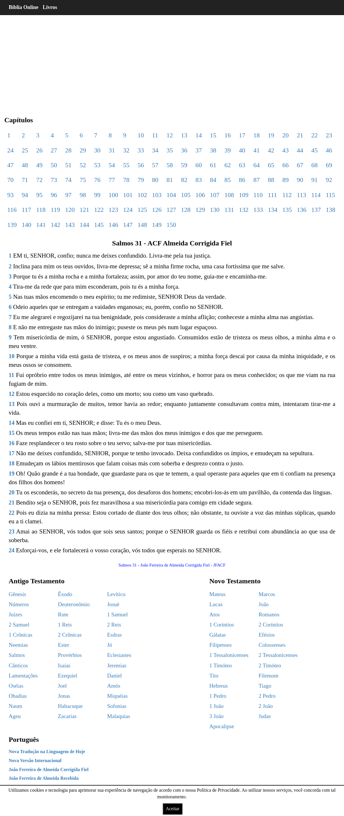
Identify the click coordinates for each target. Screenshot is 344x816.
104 (171, 194)
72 (39, 179)
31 (112, 150)
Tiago (265, 686)
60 (198, 165)
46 (329, 150)
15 (213, 135)
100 (113, 194)
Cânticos (18, 665)
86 (242, 179)
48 (25, 165)
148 (142, 224)
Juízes (15, 614)
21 (300, 135)
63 (242, 165)
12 (169, 135)
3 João (216, 716)
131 (229, 209)
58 (169, 165)
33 (141, 150)
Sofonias (117, 706)
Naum (15, 706)
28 (68, 150)
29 (83, 150)
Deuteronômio (74, 604)
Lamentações (23, 676)
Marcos (267, 594)
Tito (213, 676)
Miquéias (117, 696)
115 (330, 194)
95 (39, 194)
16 (227, 135)
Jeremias (116, 665)
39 (227, 150)
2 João (266, 706)
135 (287, 209)
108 (229, 194)
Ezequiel (67, 676)
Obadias (18, 696)
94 (25, 194)
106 (200, 194)
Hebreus (218, 686)
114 (316, 194)
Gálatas (217, 635)
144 (84, 224)
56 (141, 165)
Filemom (269, 676)
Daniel (114, 676)
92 (329, 179)
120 (70, 209)
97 (68, 194)
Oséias (16, 686)
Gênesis (17, 594)
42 (271, 150)
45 (314, 150)
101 (128, 194)
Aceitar (172, 808)
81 (169, 179)
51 (68, 165)
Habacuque (70, 706)
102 (142, 194)
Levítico (116, 594)
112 (287, 194)
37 (198, 150)
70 (10, 179)
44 (300, 150)
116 (12, 209)
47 (10, 165)
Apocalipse (221, 726)
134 (272, 209)
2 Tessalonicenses (278, 655)
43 (285, 150)
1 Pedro (217, 696)
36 (184, 150)
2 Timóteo (270, 665)
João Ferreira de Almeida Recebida (43, 778)
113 (301, 194)
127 (171, 209)
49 (39, 165)
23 (329, 135)
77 (112, 179)
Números (19, 604)
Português (24, 739)
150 (171, 224)
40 (242, 150)
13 (184, 135)
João (264, 604)
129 (200, 209)
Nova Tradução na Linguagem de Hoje (47, 751)
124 (128, 209)
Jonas (64, 696)
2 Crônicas (70, 635)
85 (227, 179)
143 (70, 224)
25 (25, 150)
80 (155, 179)
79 (141, 179)
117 (26, 209)
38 (213, 150)
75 (83, 179)
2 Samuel (19, 625)
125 (142, 209)
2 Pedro (267, 696)
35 (169, 150)
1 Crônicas (20, 635)
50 (54, 165)
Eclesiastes (119, 655)
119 (55, 209)
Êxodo (65, 594)
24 (10, 150)
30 (97, 150)
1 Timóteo (220, 665)
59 (184, 165)
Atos (214, 614)
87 (256, 179)
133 (258, 209)
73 (54, 179)
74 (68, 179)
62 (227, 165)
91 (314, 179)
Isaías (64, 665)
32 (126, 150)
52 (83, 165)
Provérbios (70, 655)
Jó (109, 645)
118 (40, 209)
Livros (50, 7)
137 (316, 209)
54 (112, 165)
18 (256, 135)
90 (300, 179)
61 (213, 165)
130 (214, 209)
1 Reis (65, 625)
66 (285, 165)
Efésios (267, 635)
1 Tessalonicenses (228, 655)
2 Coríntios (271, 625)
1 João (216, 706)
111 (272, 194)
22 (314, 135)
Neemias (18, 645)
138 (330, 209)
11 (155, 135)
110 (258, 194)
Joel (62, 686)
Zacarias (67, 716)
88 (271, 179)
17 (242, 135)
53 (97, 165)
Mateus (217, 594)
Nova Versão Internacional (35, 760)
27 (54, 150)
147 (128, 224)
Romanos (269, 614)
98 (83, 194)
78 (126, 179)
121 (84, 209)
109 (243, 194)
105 (186, 194)
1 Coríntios (221, 625)
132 (243, 209)
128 (186, 209)
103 (157, 194)
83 (198, 179)
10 (141, 135)
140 (26, 224)
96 (54, 194)
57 (155, 165)
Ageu (15, 716)
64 (256, 165)
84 (213, 179)
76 (97, 179)
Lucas (215, 604)
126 (157, 209)
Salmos (17, 655)
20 (285, 135)
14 (198, 135)
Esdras (114, 635)
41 (256, 150)
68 (314, 165)
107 (214, 194)
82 (184, 179)
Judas (265, 716)
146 (113, 224)
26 (39, 150)
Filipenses (220, 645)
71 (25, 179)
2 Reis (114, 625)
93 (10, 194)
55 (126, 165)
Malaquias (118, 716)
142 (55, 224)
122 (99, 209)
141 (41, 224)
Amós (113, 686)
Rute (63, 614)
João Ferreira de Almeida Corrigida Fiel (49, 769)
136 (301, 209)
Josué (113, 604)
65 (271, 165)
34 (155, 150)
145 (99, 224)
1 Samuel (117, 614)
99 (97, 194)
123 (113, 209)
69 (329, 165)
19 (271, 135)
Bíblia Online (24, 7)
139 (12, 224)
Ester (63, 645)
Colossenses (272, 645)
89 (285, 179)
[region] (171, 60)
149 (157, 224)
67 (300, 165)
